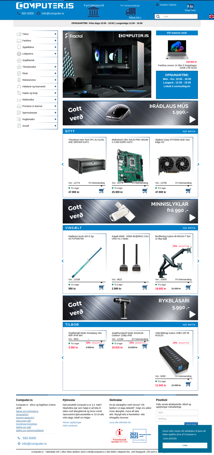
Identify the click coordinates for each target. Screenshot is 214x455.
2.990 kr (116, 288)
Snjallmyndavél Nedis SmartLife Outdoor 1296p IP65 (127, 334)
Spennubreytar (30, 112)
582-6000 (25, 13)
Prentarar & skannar (32, 106)
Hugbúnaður (29, 119)
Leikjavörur (28, 53)
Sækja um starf (23, 427)
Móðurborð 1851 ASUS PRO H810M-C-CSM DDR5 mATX (130, 141)
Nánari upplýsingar (72, 422)
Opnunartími (22, 414)
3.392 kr (73, 347)
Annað (26, 126)
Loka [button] (185, 445)
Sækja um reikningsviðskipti (30, 430)
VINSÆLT (73, 228)
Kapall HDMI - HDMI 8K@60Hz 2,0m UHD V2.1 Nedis (130, 237)
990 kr (72, 288)
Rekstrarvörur (29, 80)
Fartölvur (27, 40)
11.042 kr (160, 385)
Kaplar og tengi (30, 93)
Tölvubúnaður (29, 67)
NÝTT (70, 131)
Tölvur (26, 34)
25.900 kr (117, 192)
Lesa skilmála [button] (170, 438)
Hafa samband (70, 425)
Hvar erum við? (23, 421)
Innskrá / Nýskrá (166, 4)
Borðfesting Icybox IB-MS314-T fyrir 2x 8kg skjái (173, 237)
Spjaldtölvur (28, 47)
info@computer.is (50, 13)
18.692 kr (160, 288)
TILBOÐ (72, 324)
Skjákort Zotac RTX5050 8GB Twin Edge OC (172, 141)
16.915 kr (117, 347)
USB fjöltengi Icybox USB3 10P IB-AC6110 (172, 334)
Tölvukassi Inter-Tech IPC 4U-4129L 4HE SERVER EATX (86, 141)
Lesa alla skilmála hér (120, 422)
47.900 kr (73, 192)
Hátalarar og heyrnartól (34, 86)
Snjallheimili (28, 60)
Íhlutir (25, 73)
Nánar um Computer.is (27, 411)
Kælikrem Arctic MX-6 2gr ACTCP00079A (81, 237)
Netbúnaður (28, 99)
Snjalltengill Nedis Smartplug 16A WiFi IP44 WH (84, 334)
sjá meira (189, 131)
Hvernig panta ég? (25, 417)
